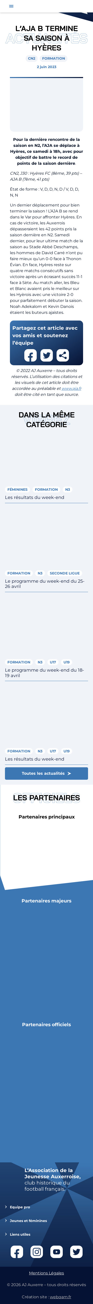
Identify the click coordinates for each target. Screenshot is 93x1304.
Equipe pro (20, 1207)
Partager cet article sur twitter (46, 355)
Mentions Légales (46, 1273)
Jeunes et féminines (28, 1221)
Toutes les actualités (43, 773)
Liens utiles (20, 1234)
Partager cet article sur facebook (30, 355)
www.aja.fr (71, 388)
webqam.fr (60, 1297)
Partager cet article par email (63, 355)
